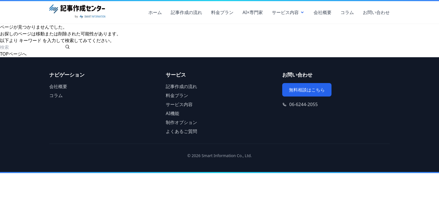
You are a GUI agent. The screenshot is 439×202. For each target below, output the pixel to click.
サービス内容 (288, 12)
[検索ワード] (32, 47)
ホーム (155, 12)
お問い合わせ (376, 12)
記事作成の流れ (186, 12)
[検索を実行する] (67, 47)
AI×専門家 (252, 12)
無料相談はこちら (307, 90)
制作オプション (181, 122)
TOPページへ (13, 54)
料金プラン (222, 12)
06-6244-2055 (303, 104)
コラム (347, 12)
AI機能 (172, 113)
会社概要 (322, 12)
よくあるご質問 (181, 131)
